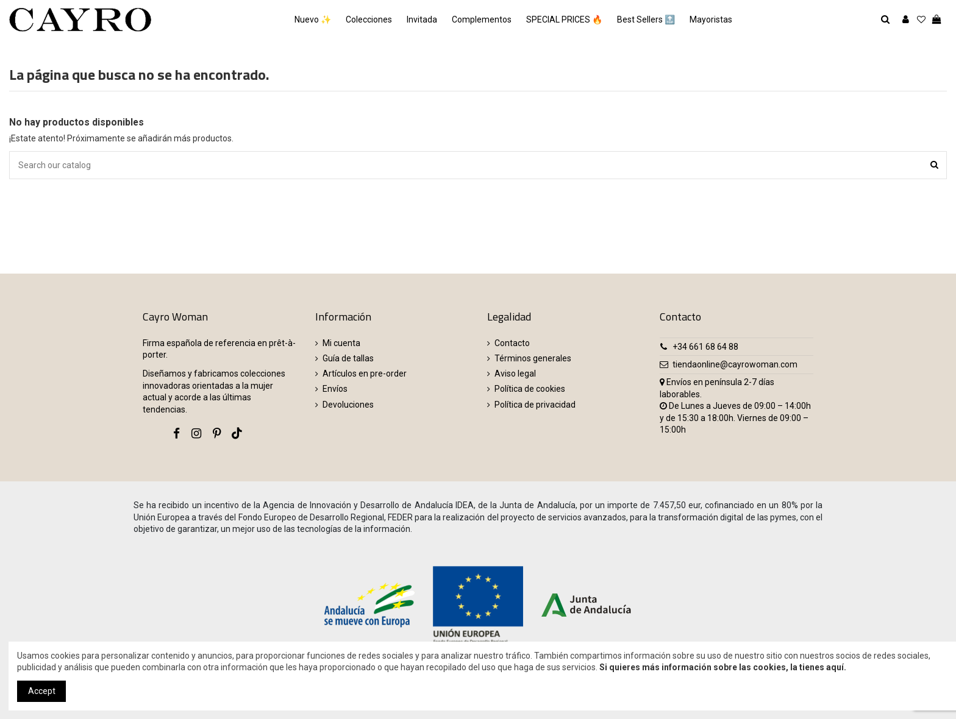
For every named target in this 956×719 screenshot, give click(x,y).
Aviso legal (515, 373)
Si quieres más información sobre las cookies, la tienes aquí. (722, 667)
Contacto (512, 343)
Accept (41, 691)
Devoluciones (348, 404)
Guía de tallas (348, 358)
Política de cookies (529, 389)
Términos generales (532, 358)
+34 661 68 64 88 (705, 347)
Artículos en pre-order (365, 373)
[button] (711, 20)
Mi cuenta (341, 343)
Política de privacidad (535, 404)
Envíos (335, 389)
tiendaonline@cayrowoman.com (734, 364)
